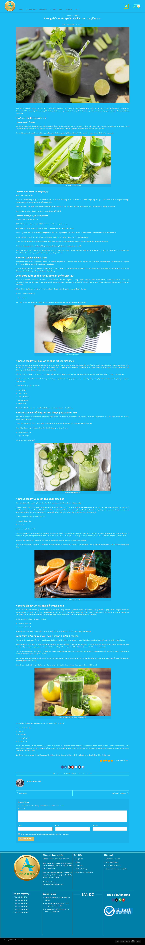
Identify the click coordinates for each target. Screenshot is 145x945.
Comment (21, 809)
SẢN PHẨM (43, 9)
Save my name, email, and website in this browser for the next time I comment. (45, 834)
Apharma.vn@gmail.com (55, 884)
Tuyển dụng (78, 865)
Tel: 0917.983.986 (49, 882)
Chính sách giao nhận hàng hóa (116, 869)
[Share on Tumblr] (79, 767)
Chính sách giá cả (111, 862)
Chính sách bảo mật (81, 869)
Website (95, 825)
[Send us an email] (116, 900)
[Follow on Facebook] (113, 900)
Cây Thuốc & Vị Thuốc (72, 774)
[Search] (126, 6)
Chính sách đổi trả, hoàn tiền (84, 872)
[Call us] (120, 900)
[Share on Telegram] (82, 767)
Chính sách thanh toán (113, 865)
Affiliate (69, 9)
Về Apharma (79, 859)
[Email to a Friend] (69, 767)
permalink (89, 774)
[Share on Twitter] (65, 767)
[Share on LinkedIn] (76, 767)
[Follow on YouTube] (123, 900)
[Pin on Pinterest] (72, 767)
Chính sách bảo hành (113, 859)
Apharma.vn (80, 24)
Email (57, 825)
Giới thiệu (53, 9)
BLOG (61, 9)
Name (20, 825)
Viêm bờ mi (21, 793)
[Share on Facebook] (62, 767)
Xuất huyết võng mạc (120, 793)
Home (21, 9)
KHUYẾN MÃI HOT (31, 9)
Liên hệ (76, 9)
